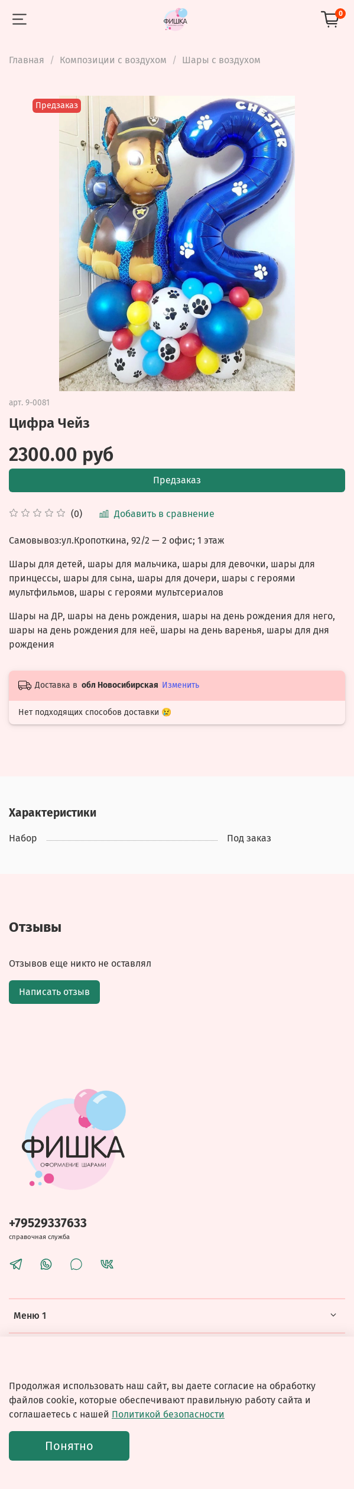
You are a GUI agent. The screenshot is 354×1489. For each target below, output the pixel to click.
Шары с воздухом (221, 60)
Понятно (69, 1446)
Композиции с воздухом (113, 60)
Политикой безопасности (168, 1414)
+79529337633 (48, 1223)
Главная (26, 60)
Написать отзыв (54, 991)
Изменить (180, 685)
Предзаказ (177, 480)
